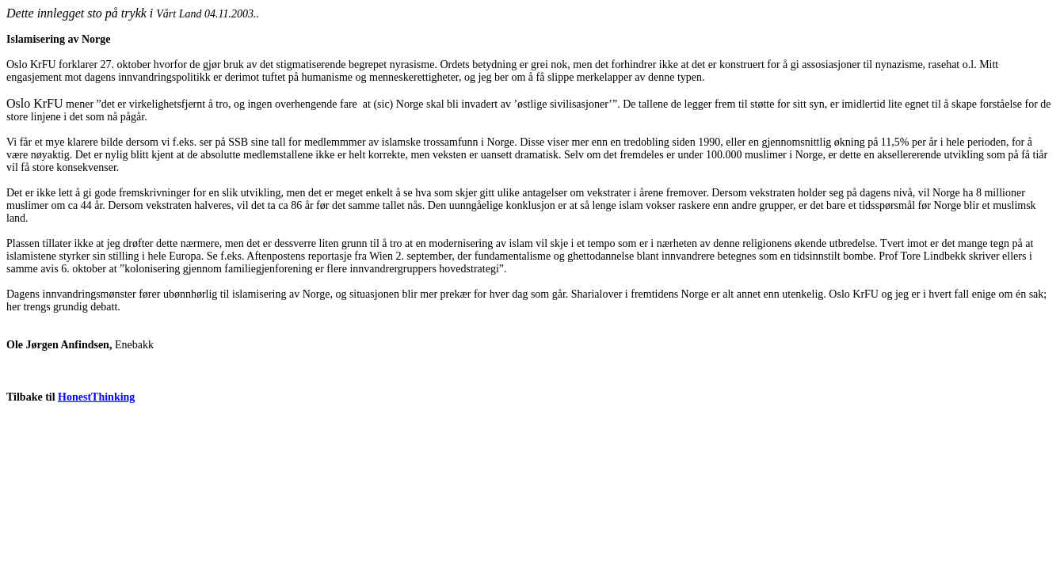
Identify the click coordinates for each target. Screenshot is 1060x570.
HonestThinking (96, 397)
